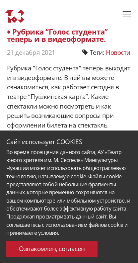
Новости (118, 52)
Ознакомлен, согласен (52, 248)
